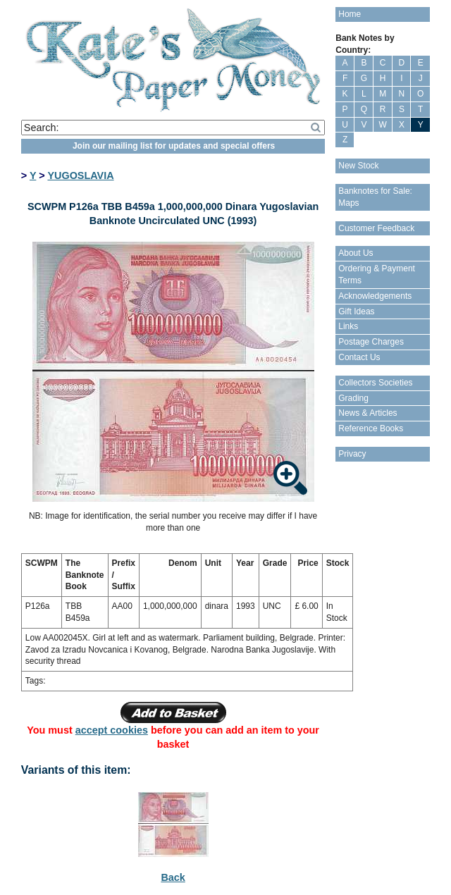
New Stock (358, 166)
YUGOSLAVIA (80, 175)
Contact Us (359, 357)
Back (173, 877)
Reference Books (370, 428)
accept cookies (111, 730)
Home (349, 14)
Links (348, 326)
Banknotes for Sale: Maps (375, 197)
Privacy (352, 454)
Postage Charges (371, 342)
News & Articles (367, 413)
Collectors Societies (375, 383)
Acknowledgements (375, 296)
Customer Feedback (376, 228)
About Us (355, 253)
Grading (353, 398)
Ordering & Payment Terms (376, 274)
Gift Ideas (356, 311)
